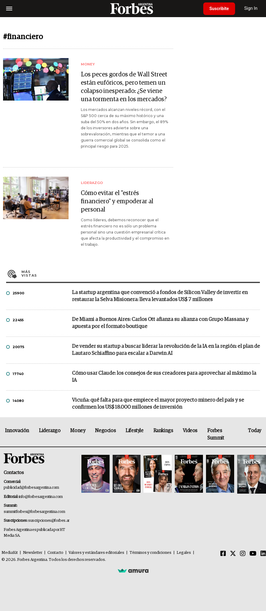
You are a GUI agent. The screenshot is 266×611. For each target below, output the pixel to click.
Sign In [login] (251, 8)
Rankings (163, 430)
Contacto (55, 553)
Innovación (17, 430)
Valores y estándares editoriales (96, 553)
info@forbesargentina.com (41, 497)
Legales (184, 553)
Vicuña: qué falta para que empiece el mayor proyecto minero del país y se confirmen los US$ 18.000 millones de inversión (158, 404)
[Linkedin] (263, 553)
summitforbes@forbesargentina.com (34, 512)
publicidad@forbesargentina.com (31, 488)
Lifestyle (134, 430)
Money (77, 430)
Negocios (105, 430)
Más (140, 274)
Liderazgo (49, 430)
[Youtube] (253, 553)
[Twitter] (233, 553)
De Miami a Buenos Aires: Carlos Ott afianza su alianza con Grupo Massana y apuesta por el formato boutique (160, 323)
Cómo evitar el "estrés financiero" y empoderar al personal (117, 201)
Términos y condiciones (150, 553)
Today (254, 430)
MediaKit (10, 553)
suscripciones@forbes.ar (48, 521)
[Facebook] (223, 553)
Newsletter (32, 553)
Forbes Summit (215, 434)
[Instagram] (242, 553)
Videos (190, 430)
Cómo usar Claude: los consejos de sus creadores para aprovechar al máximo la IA (164, 377)
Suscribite (219, 8)
